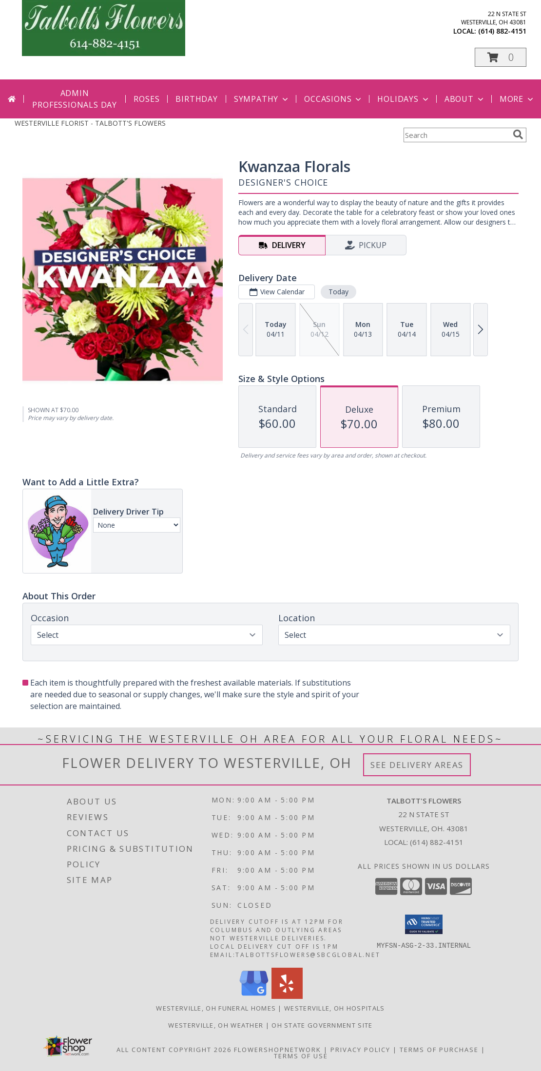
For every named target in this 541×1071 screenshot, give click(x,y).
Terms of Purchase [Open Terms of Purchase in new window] (439, 1049)
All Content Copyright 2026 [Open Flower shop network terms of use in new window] (174, 1049)
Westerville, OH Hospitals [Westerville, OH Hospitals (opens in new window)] (334, 1008)
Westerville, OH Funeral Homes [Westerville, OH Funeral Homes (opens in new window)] (216, 1008)
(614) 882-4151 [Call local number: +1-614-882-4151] (502, 31)
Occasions (333, 99)
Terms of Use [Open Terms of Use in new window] (301, 1056)
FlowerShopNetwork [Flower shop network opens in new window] (277, 1049)
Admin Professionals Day (74, 99)
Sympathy (262, 99)
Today (338, 291)
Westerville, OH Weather (215, 1025)
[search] (518, 134)
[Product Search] (456, 135)
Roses (146, 99)
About (464, 99)
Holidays (403, 99)
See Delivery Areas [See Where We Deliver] (417, 764)
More (517, 99)
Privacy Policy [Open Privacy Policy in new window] (360, 1049)
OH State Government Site (321, 1025)
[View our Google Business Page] (254, 996)
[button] (500, 57)
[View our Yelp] (287, 996)
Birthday (196, 99)
